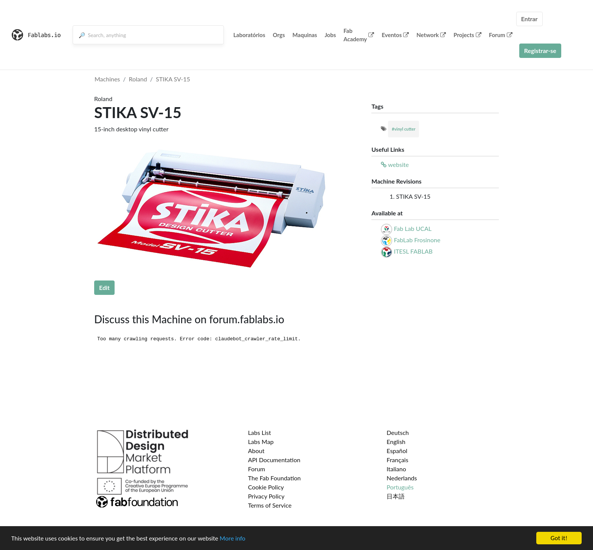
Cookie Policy (266, 487)
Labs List (259, 432)
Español (397, 450)
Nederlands (402, 477)
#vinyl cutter (403, 128)
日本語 (396, 496)
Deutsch (398, 432)
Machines (107, 79)
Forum (500, 34)
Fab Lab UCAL (413, 228)
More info (232, 538)
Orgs (279, 34)
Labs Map (261, 441)
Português (400, 487)
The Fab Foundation (274, 477)
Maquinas (304, 34)
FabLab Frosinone (417, 239)
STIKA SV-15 (173, 79)
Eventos (395, 34)
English (396, 441)
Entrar (529, 18)
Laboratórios (249, 34)
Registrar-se (540, 50)
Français (397, 459)
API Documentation (274, 459)
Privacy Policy (266, 496)
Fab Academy (358, 35)
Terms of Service (270, 505)
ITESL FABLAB (413, 251)
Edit (104, 287)
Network (431, 34)
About (256, 450)
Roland (138, 79)
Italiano (396, 468)
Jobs (330, 34)
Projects (467, 34)
